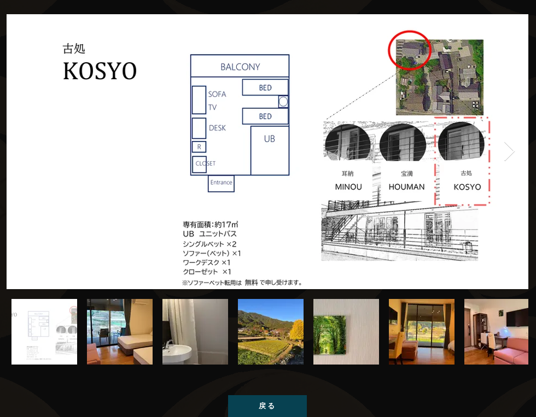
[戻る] (267, 406)
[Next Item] (509, 151)
